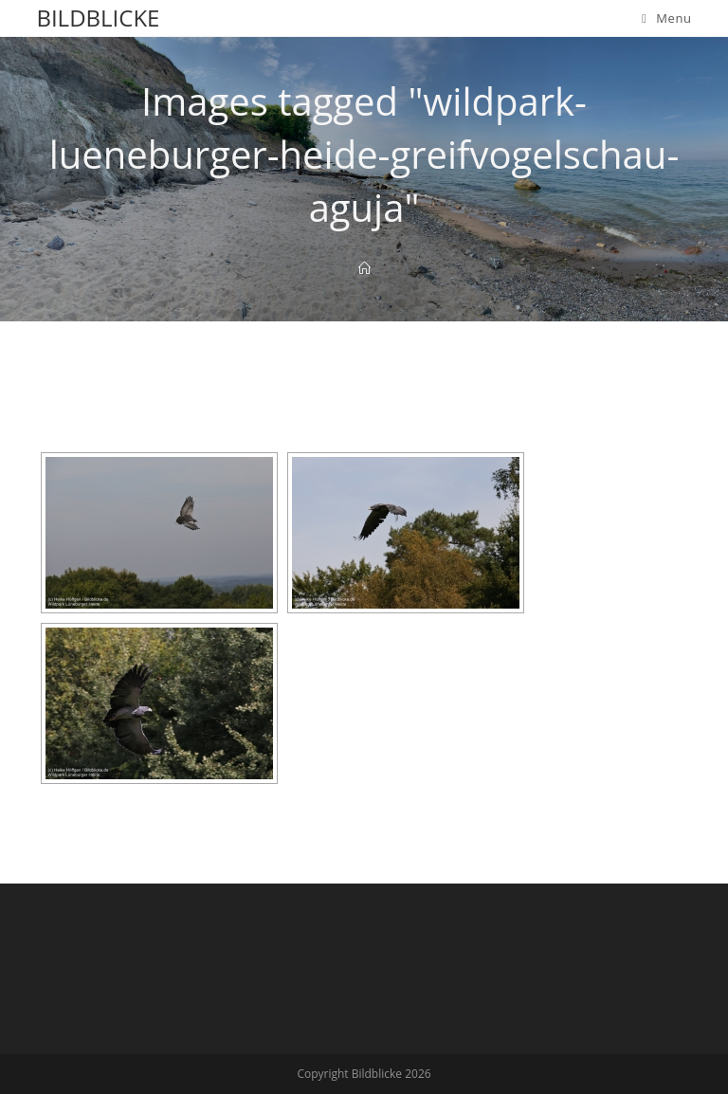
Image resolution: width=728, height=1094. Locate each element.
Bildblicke (97, 17)
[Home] (364, 268)
